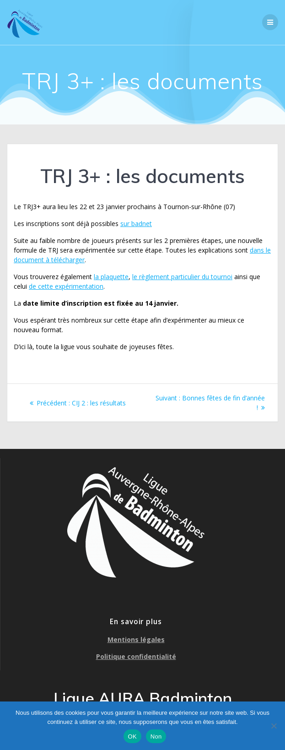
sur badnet (136, 223)
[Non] (273, 725)
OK (132, 736)
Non (156, 736)
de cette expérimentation (66, 286)
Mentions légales (136, 639)
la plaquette (111, 276)
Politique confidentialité (136, 656)
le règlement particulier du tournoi (182, 276)
